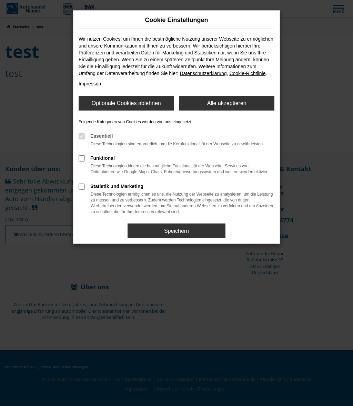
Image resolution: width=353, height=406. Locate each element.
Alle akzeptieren (226, 103)
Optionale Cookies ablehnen (126, 103)
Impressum (90, 83)
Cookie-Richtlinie (247, 73)
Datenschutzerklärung (203, 73)
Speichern (176, 231)
